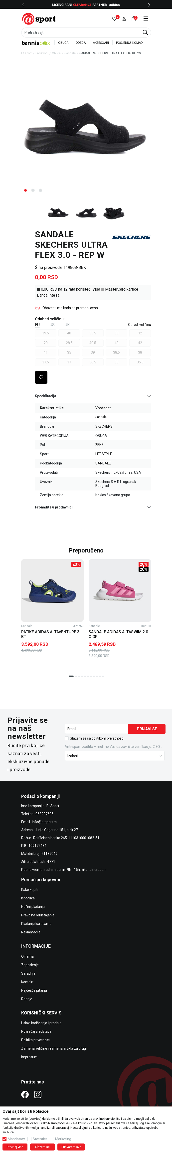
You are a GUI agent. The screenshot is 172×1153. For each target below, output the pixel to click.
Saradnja (28, 973)
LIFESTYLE (103, 454)
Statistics (40, 1139)
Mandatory (16, 1139)
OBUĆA (63, 43)
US (52, 324)
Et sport (26, 53)
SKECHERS (104, 426)
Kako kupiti (29, 890)
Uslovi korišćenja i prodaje (41, 1023)
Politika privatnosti (35, 1040)
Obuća (56, 53)
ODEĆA (81, 43)
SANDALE (103, 463)
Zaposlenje (30, 965)
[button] (124, 19)
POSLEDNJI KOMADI (130, 43)
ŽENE (99, 445)
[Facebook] (25, 1094)
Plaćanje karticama (36, 924)
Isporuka (28, 898)
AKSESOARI (101, 43)
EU (37, 324)
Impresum (29, 1057)
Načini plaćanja (33, 907)
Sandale (70, 53)
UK (67, 324)
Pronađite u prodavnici (93, 507)
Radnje (26, 999)
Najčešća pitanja (34, 990)
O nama (27, 956)
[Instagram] (38, 1094)
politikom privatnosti (108, 738)
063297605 (44, 814)
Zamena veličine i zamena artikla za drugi (54, 1048)
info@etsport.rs (44, 822)
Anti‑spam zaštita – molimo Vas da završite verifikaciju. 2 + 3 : (113, 746)
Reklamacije (30, 932)
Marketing (63, 1139)
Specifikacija (93, 396)
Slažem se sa (97, 738)
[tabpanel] (86, 130)
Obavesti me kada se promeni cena (70, 308)
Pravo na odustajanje (37, 915)
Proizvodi (41, 53)
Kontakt (27, 982)
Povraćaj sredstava (36, 1031)
